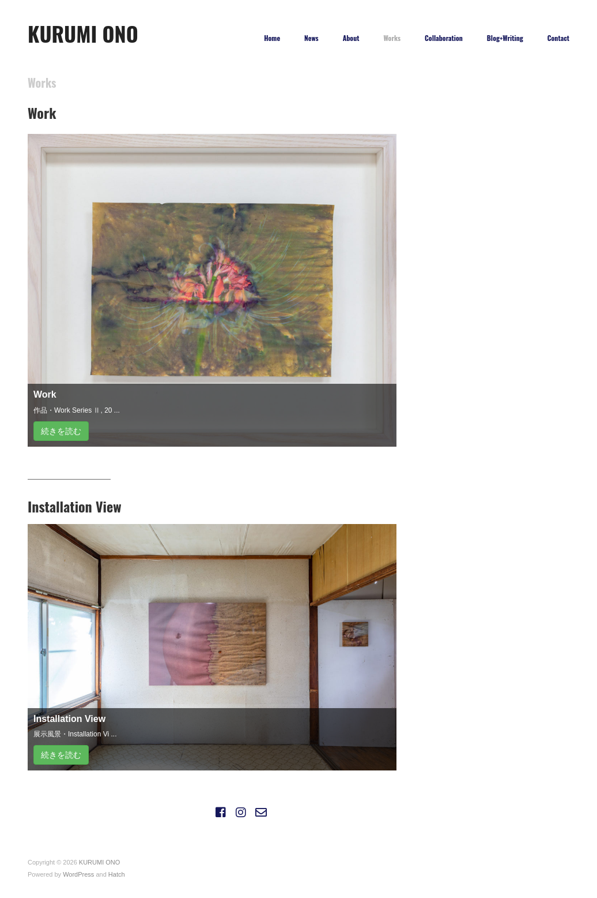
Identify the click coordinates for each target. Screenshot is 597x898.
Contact (558, 38)
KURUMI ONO (83, 33)
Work (44, 394)
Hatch (116, 874)
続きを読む (61, 431)
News (311, 38)
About (351, 38)
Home (272, 38)
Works (391, 38)
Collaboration (444, 38)
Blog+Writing (505, 38)
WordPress (78, 874)
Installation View (69, 719)
